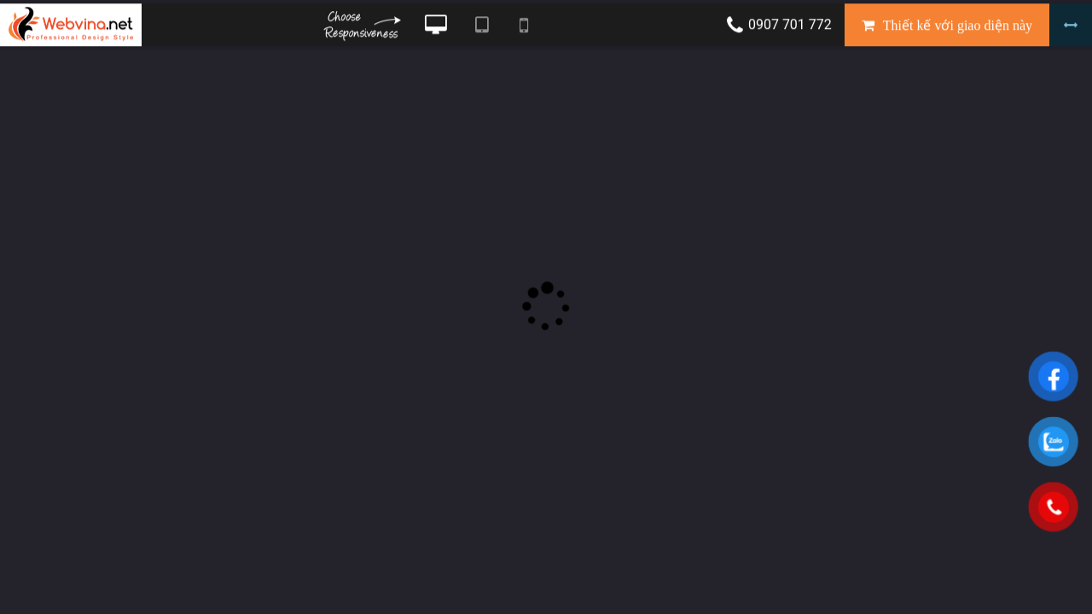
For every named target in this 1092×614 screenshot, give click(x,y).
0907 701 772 (790, 28)
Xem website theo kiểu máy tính (436, 28)
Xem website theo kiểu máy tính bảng (481, 28)
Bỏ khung (1070, 28)
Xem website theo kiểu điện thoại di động (523, 28)
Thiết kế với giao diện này (957, 28)
